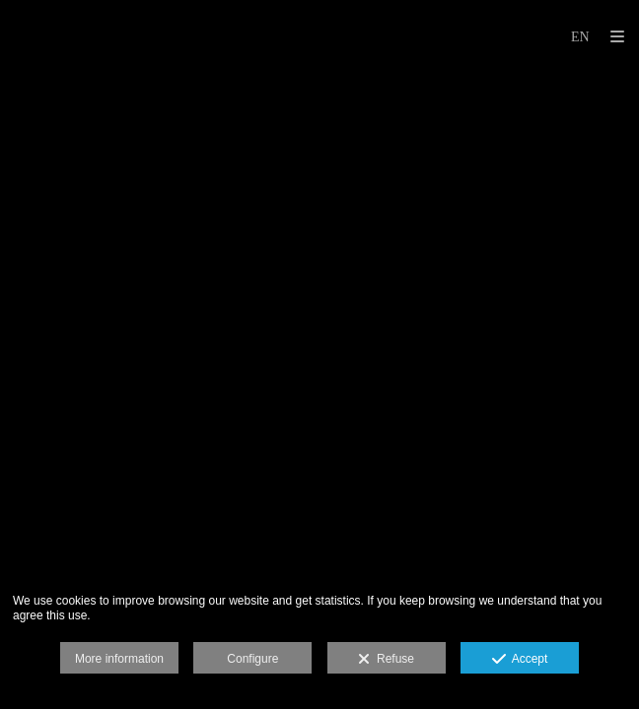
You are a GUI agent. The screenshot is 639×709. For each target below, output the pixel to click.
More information (119, 659)
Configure (252, 659)
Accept (520, 660)
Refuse (386, 660)
